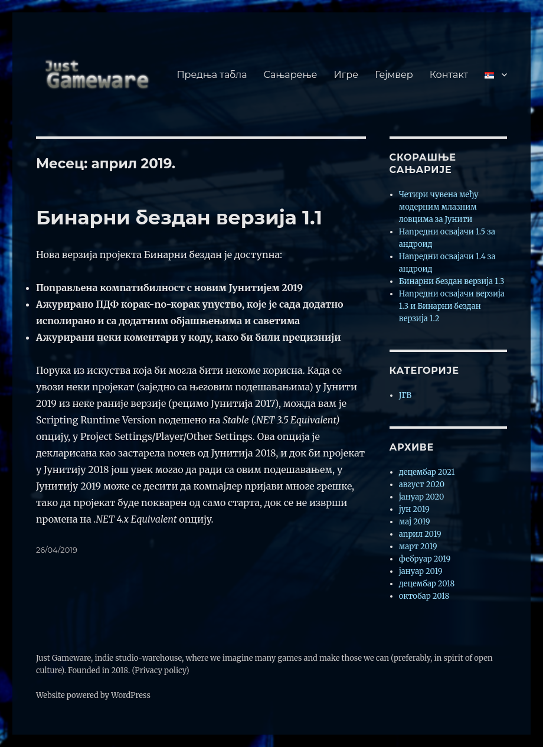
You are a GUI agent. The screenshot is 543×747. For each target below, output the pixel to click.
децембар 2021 (427, 472)
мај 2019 (414, 522)
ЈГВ (405, 395)
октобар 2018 (424, 596)
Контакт (449, 74)
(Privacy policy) (160, 671)
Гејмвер (394, 74)
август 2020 (421, 484)
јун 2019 (414, 509)
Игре (346, 74)
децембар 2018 (427, 584)
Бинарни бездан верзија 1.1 (179, 217)
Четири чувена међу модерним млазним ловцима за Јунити (439, 207)
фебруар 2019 (425, 559)
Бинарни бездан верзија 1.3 (452, 281)
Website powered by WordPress (93, 695)
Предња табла (211, 74)
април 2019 (420, 534)
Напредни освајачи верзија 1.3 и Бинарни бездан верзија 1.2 (452, 306)
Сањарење (291, 74)
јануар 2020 (421, 497)
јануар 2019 (421, 571)
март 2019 (418, 547)
